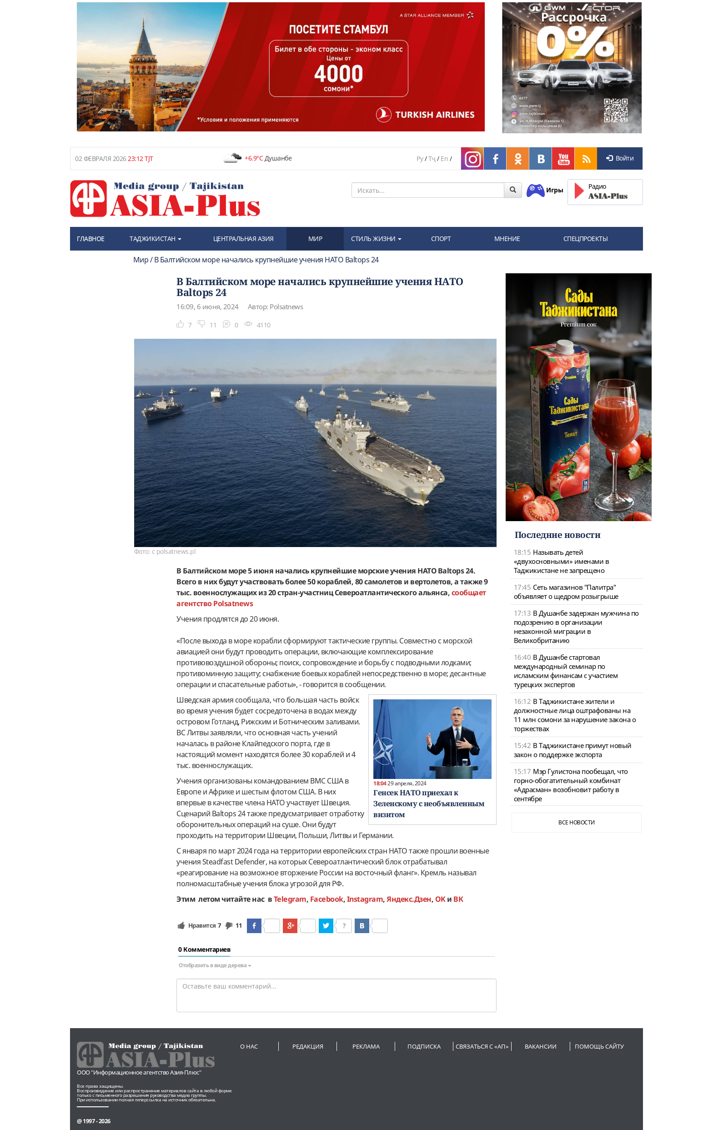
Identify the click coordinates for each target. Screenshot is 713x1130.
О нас (249, 1046)
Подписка (424, 1046)
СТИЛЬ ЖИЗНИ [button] (376, 238)
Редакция (307, 1046)
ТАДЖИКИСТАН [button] (155, 238)
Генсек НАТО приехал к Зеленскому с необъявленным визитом (428, 803)
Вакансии (541, 1046)
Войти (619, 158)
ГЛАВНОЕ (91, 238)
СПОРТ (441, 238)
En (444, 158)
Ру (420, 158)
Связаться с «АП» (482, 1046)
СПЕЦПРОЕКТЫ (585, 238)
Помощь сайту (599, 1046)
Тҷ (432, 158)
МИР (315, 238)
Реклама (366, 1046)
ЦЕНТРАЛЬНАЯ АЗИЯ (243, 238)
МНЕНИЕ (507, 238)
